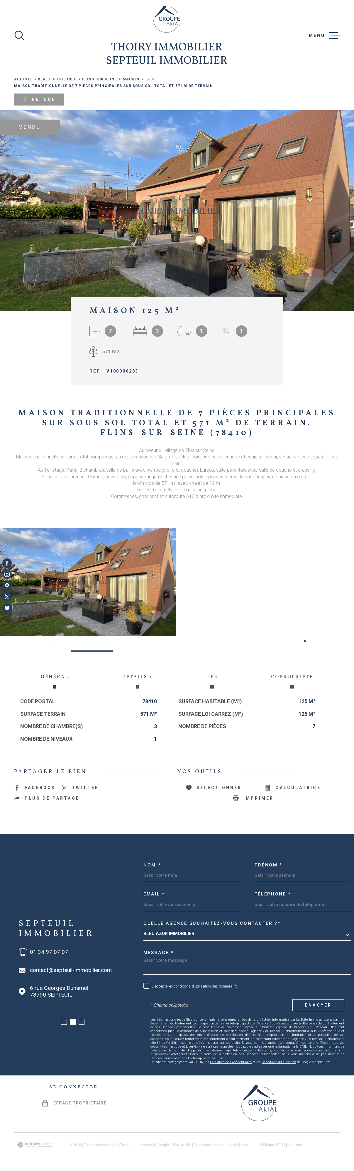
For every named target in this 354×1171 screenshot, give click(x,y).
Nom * (152, 865)
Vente (44, 79)
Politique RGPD (273, 1145)
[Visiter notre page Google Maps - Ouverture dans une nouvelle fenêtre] (7, 585)
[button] (303, 641)
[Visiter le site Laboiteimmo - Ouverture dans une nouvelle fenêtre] (34, 1145)
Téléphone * (273, 894)
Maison (131, 79)
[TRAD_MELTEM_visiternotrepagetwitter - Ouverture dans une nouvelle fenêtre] (7, 596)
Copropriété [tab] (292, 681)
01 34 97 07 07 (49, 952)
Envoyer (318, 1005)
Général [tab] (54, 681)
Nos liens (249, 1145)
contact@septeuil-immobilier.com (71, 970)
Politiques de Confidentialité (231, 1062)
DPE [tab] (211, 681)
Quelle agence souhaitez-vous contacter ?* (212, 923)
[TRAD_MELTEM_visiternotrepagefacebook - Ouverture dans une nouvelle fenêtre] (7, 563)
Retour (39, 99)
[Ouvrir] (19, 35)
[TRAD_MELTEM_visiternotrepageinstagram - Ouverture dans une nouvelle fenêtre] (7, 574)
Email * (154, 894)
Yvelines (67, 79)
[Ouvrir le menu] (324, 35)
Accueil (23, 79)
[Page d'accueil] (167, 19)
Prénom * (269, 865)
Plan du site (181, 1145)
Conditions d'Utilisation (279, 1062)
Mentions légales (209, 1145)
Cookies (295, 1145)
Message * (158, 952)
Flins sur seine (99, 79)
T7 (147, 79)
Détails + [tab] (137, 681)
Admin (232, 1145)
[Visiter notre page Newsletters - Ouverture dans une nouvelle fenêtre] (7, 608)
